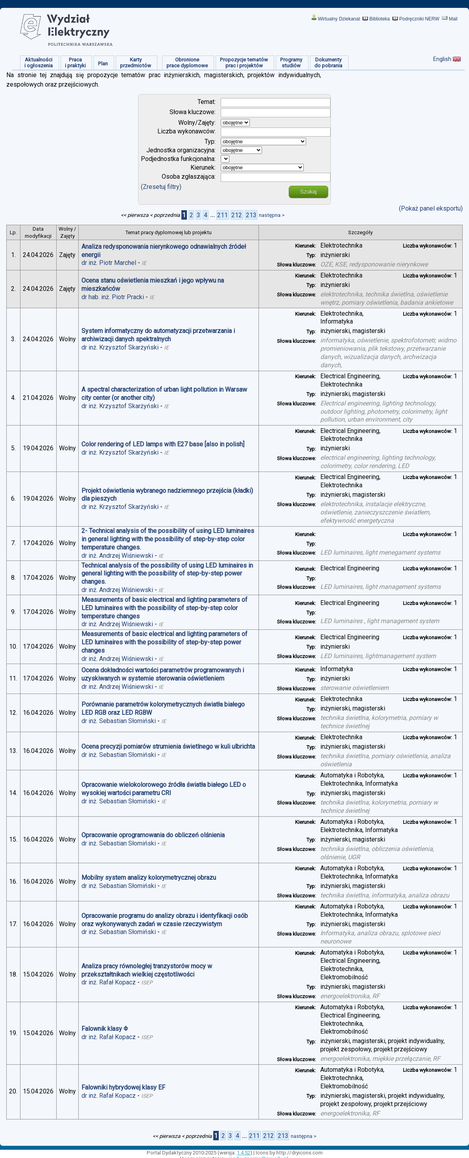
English (442, 59)
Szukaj (308, 192)
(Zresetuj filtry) (161, 187)
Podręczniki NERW (419, 19)
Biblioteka (379, 19)
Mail (453, 19)
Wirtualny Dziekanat (339, 19)
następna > (271, 215)
